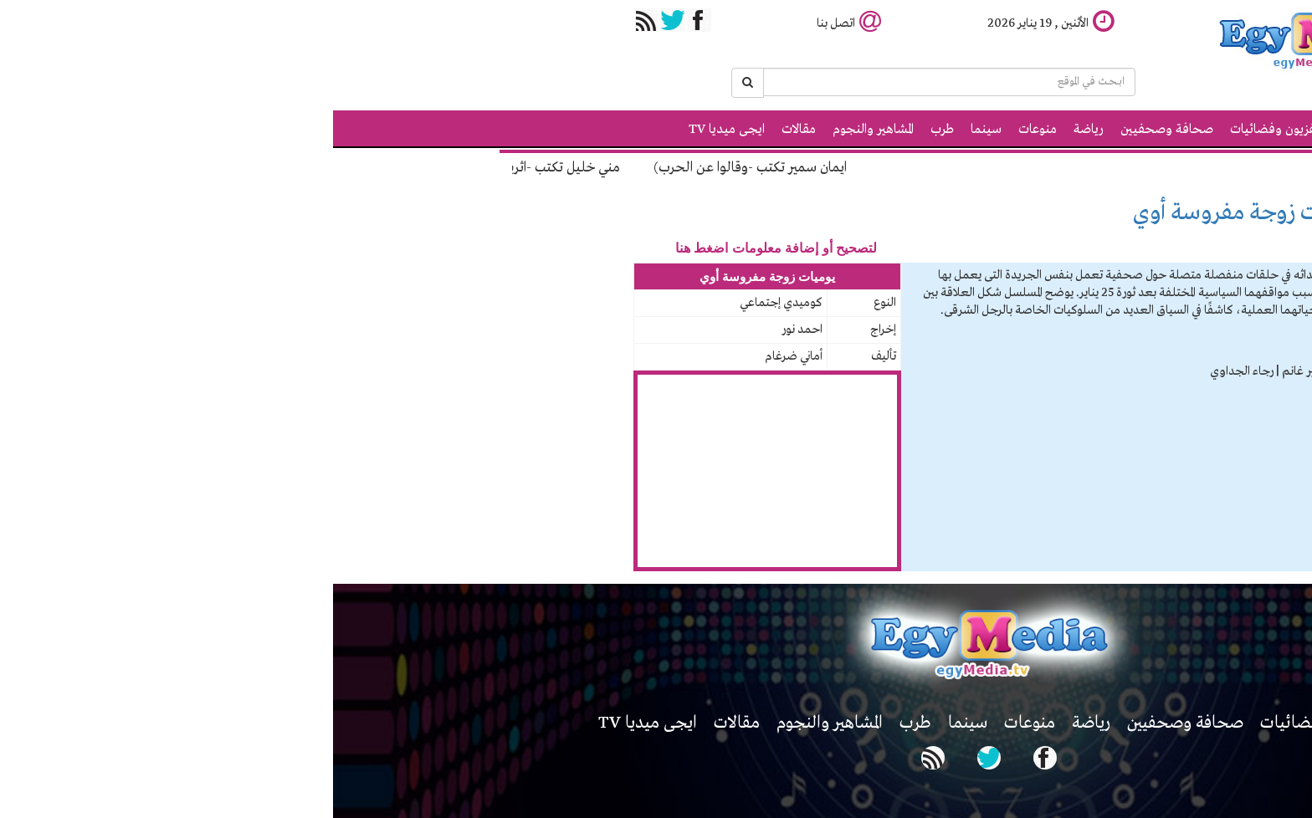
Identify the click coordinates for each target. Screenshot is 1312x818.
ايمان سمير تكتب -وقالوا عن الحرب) (411, 167)
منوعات (704, 129)
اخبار (1020, 129)
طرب (609, 129)
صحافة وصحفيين (833, 129)
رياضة (756, 129)
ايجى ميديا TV (394, 129)
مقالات (465, 129)
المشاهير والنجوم (540, 129)
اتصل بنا (516, 23)
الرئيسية (1070, 129)
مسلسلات (1099, 212)
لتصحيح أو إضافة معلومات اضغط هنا (443, 248)
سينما (653, 129)
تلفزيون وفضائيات (944, 129)
